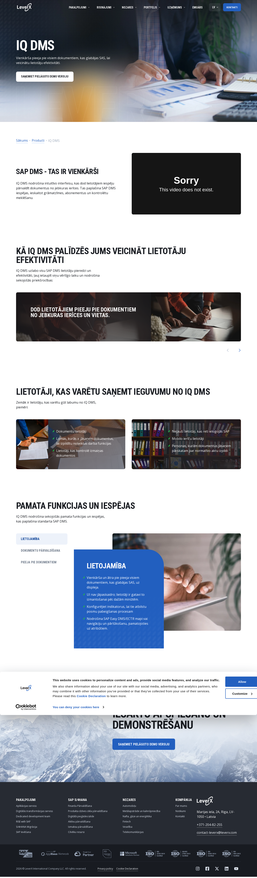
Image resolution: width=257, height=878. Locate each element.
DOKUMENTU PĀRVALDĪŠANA (40, 552)
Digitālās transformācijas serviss (34, 812)
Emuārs (196, 7)
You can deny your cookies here (76, 870)
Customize (224, 851)
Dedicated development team (33, 817)
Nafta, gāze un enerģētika (137, 817)
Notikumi (180, 812)
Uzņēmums (175, 7)
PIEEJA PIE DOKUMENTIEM (38, 563)
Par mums (181, 807)
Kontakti (231, 7)
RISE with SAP (23, 822)
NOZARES (129, 801)
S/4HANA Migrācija (26, 828)
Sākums (22, 141)
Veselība (127, 828)
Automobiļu (129, 807)
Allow (223, 840)
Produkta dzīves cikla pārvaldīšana (87, 812)
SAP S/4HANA (77, 801)
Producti (38, 141)
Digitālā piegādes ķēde (81, 817)
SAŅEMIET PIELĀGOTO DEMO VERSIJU (47, 77)
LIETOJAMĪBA (30, 540)
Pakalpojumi (78, 7)
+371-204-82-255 (209, 826)
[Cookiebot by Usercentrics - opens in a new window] (26, 870)
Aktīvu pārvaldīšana (79, 822)
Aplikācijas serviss (26, 807)
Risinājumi (105, 7)
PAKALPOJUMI (26, 801)
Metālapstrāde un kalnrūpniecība (141, 812)
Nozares (128, 7)
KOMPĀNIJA (183, 801)
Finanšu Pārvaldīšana (80, 807)
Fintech (127, 822)
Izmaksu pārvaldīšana (80, 828)
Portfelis (151, 7)
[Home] (24, 7)
